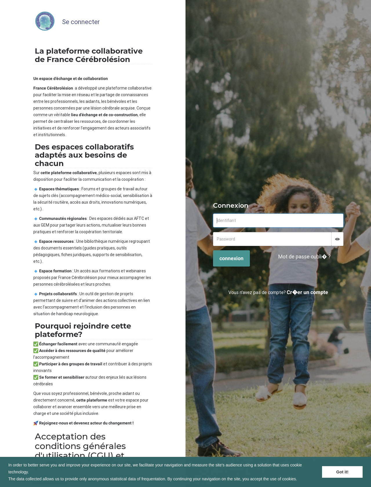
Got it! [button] (342, 472)
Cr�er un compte (307, 292)
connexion (231, 258)
